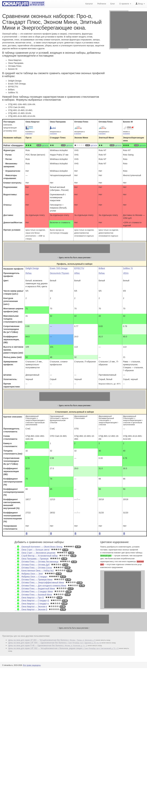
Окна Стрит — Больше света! (32, 549)
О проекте (125, 3)
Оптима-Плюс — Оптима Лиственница (36, 561)
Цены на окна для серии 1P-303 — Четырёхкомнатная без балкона (51, 640)
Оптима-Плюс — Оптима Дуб (32, 564)
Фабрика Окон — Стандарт (31, 576)
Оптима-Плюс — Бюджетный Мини (35, 588)
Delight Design (32, 268)
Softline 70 (128, 268)
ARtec (77, 273)
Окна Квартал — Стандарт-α (32, 603)
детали (45, 145)
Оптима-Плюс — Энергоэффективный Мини (39, 582)
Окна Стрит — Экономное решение (35, 553)
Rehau (28, 273)
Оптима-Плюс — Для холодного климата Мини (40, 585)
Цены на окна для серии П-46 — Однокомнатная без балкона (47, 645)
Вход (140, 3)
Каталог (89, 3)
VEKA (125, 273)
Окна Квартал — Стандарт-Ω (32, 600)
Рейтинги (101, 3)
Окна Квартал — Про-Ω (29, 597)
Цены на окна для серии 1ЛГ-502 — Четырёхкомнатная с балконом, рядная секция (63, 648)
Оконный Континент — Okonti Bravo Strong (38, 546)
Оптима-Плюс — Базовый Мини (33, 594)
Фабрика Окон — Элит (29, 573)
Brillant (102, 268)
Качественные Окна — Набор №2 (34, 570)
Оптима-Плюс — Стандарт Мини (34, 591)
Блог (112, 3)
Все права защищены (32, 665)
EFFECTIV (79, 268)
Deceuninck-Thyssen (59, 273)
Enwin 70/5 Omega (58, 268)
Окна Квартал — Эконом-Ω (31, 609)
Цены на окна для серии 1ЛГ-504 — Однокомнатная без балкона (54, 643)
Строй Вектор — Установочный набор (36, 555)
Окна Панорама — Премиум (31, 558)
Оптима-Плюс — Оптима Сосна (33, 567)
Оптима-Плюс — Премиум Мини (33, 579)
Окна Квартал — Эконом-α (31, 606)
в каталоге (28, 133)
